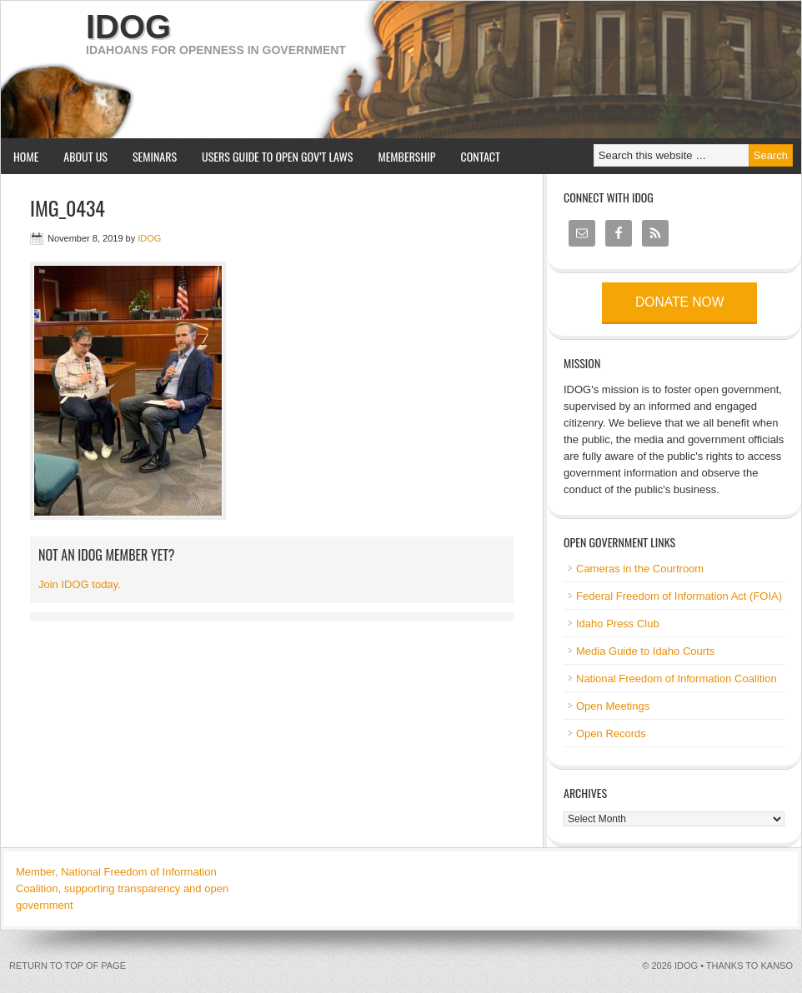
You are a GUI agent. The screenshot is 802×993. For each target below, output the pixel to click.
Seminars (148, 156)
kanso (776, 966)
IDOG (128, 26)
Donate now (679, 302)
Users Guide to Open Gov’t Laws (277, 156)
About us (79, 156)
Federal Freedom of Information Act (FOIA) (679, 596)
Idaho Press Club (617, 623)
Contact (480, 156)
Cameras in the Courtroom (640, 568)
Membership (406, 156)
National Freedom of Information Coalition (676, 678)
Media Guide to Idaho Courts (645, 651)
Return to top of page (67, 966)
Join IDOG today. (79, 584)
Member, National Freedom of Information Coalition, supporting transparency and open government (122, 888)
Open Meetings (612, 706)
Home (25, 156)
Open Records (611, 733)
